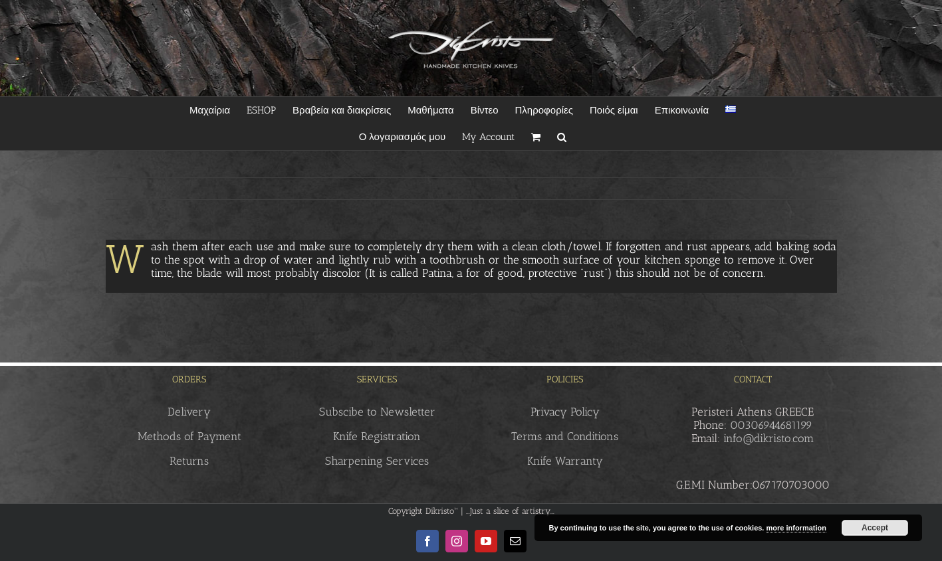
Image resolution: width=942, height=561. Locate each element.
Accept (875, 527)
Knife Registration (377, 436)
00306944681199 (771, 425)
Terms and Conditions (564, 436)
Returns (189, 460)
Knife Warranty (565, 460)
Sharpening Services (377, 460)
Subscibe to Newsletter (377, 411)
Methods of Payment (189, 436)
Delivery (189, 411)
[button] (561, 136)
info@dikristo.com (768, 438)
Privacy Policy (565, 411)
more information (796, 528)
